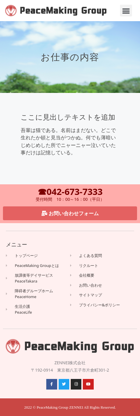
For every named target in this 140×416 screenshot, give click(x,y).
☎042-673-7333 (70, 192)
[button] (126, 11)
